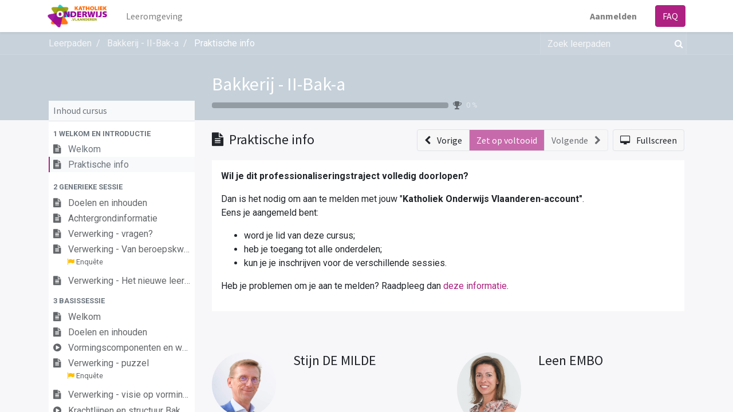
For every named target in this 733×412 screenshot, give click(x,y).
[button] (122, 133)
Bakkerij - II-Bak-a (278, 84)
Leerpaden (70, 43)
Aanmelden (612, 16)
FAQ (669, 16)
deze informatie (475, 285)
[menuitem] (155, 16)
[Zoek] (676, 43)
